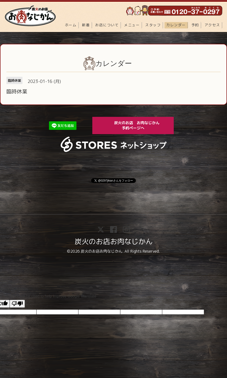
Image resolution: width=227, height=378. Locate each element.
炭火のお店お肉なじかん (114, 241)
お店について (107, 25)
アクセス (212, 25)
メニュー (132, 25)
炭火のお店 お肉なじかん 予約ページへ (140, 125)
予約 (195, 25)
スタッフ (153, 25)
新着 (86, 25)
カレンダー (176, 25)
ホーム (71, 25)
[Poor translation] (17, 304)
